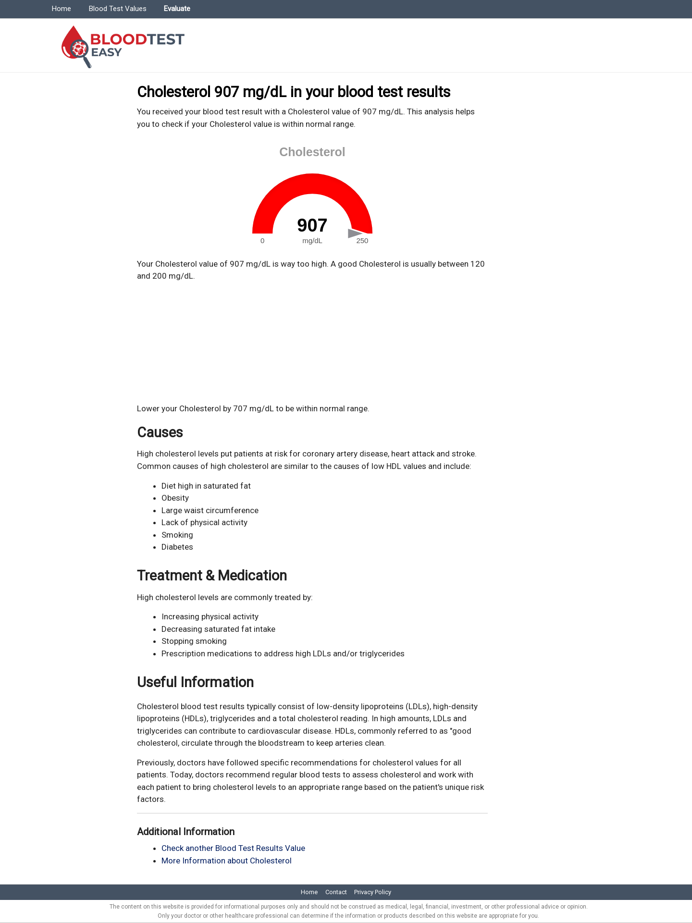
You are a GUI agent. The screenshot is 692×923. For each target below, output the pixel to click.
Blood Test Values (118, 8)
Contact (336, 892)
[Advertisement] (312, 342)
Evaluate (177, 8)
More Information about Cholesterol (226, 860)
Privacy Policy (372, 892)
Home (61, 8)
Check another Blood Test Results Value (233, 848)
